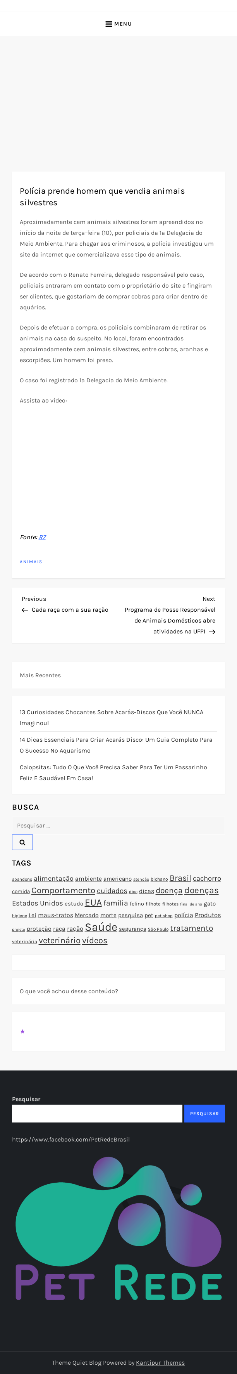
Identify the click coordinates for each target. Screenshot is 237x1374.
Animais (31, 561)
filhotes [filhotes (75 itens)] (170, 904)
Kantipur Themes (160, 1362)
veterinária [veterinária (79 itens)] (24, 941)
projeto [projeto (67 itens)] (18, 929)
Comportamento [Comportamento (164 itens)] (63, 890)
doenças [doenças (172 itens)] (201, 890)
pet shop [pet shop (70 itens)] (164, 915)
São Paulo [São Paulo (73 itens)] (158, 929)
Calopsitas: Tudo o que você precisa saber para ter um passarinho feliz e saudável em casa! (113, 772)
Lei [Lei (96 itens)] (32, 915)
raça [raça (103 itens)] (59, 928)
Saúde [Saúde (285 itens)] (101, 926)
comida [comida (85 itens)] (21, 891)
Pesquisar (26, 1099)
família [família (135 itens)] (115, 903)
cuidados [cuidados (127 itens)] (112, 891)
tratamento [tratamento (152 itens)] (191, 928)
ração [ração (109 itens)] (75, 928)
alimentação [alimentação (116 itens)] (54, 878)
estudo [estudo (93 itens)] (74, 903)
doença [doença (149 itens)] (169, 890)
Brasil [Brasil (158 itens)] (180, 878)
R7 (42, 537)
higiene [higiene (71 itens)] (19, 915)
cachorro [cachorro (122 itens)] (207, 878)
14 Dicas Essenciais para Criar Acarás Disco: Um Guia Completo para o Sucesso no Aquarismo (116, 745)
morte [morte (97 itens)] (108, 915)
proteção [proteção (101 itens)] (39, 928)
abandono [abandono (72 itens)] (22, 879)
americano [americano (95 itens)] (117, 878)
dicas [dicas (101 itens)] (146, 891)
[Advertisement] (118, 94)
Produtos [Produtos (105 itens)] (208, 915)
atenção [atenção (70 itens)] (141, 879)
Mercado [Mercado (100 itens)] (87, 915)
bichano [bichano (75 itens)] (159, 879)
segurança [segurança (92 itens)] (132, 928)
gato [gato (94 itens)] (210, 903)
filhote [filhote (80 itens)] (153, 904)
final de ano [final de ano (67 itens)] (191, 904)
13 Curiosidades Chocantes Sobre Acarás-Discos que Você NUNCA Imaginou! (111, 717)
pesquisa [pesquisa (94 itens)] (130, 915)
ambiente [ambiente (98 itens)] (88, 878)
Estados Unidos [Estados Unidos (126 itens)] (37, 903)
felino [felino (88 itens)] (137, 903)
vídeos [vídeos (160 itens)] (95, 940)
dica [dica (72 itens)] (133, 891)
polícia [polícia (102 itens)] (183, 915)
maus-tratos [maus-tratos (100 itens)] (55, 915)
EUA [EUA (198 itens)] (93, 902)
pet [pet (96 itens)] (148, 915)
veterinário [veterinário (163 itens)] (60, 940)
